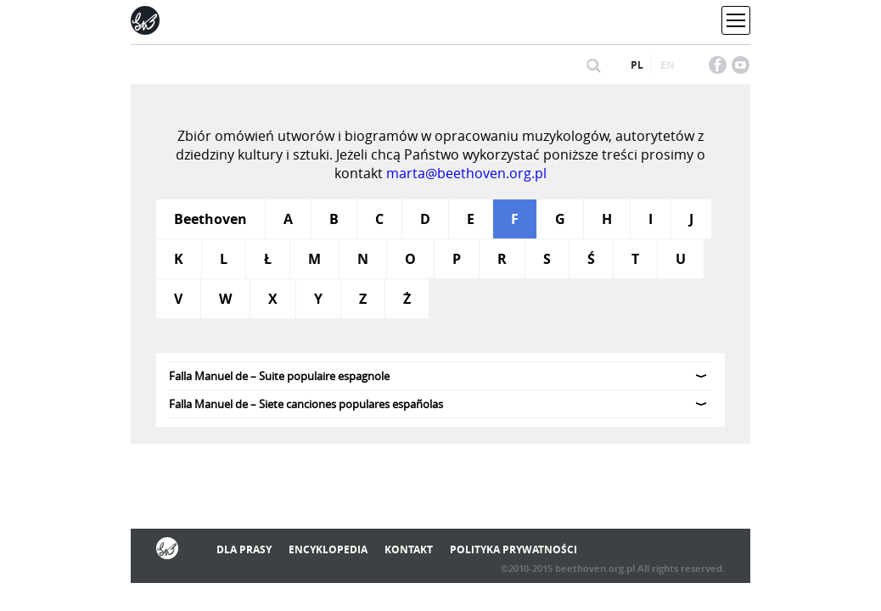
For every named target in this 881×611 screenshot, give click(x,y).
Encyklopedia (328, 549)
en (667, 65)
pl (637, 65)
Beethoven (210, 219)
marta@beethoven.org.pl (466, 173)
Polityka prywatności (513, 549)
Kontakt (408, 549)
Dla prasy (244, 549)
